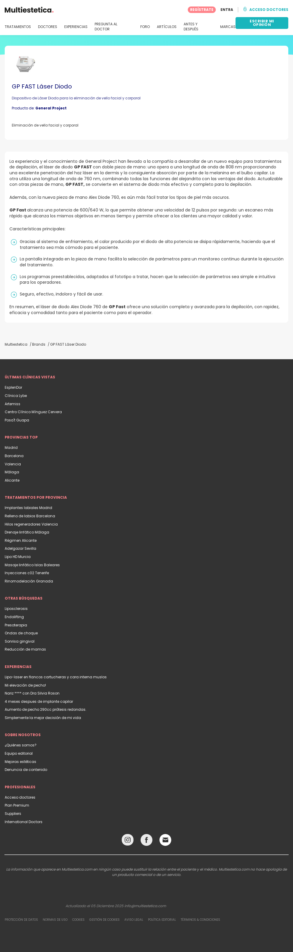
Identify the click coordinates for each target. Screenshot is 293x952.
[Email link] (165, 840)
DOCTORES (47, 26)
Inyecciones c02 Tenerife (27, 572)
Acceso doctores (20, 797)
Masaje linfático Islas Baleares (32, 564)
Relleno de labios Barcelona (30, 515)
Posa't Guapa (17, 420)
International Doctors (23, 821)
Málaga (12, 472)
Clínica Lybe (16, 395)
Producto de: (39, 108)
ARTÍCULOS (167, 26)
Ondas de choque (21, 633)
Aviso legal (133, 919)
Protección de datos (21, 919)
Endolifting (14, 616)
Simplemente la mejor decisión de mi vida (43, 717)
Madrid (11, 447)
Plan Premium (17, 805)
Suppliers (13, 813)
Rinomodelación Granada (29, 581)
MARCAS (228, 26)
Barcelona (14, 455)
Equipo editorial (19, 753)
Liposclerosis (16, 608)
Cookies (78, 919)
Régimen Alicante (21, 540)
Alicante (12, 480)
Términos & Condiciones (200, 919)
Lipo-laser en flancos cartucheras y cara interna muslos (56, 676)
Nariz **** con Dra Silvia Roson (32, 693)
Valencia (13, 464)
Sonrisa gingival (19, 641)
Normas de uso (55, 919)
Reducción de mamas (25, 649)
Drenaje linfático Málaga (27, 532)
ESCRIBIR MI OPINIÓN (262, 23)
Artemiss (12, 403)
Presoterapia (16, 625)
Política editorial (162, 919)
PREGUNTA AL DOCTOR (106, 27)
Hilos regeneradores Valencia (31, 524)
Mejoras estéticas (20, 761)
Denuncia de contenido (26, 769)
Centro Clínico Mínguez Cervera (33, 411)
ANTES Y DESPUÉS (191, 27)
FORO (145, 26)
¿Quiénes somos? (21, 745)
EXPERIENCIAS (76, 26)
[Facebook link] (146, 841)
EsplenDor (13, 387)
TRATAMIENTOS (18, 26)
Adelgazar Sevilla (20, 548)
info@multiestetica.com (145, 905)
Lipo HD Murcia (18, 556)
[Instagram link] (128, 841)
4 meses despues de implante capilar (39, 701)
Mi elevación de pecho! (25, 685)
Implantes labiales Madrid (28, 507)
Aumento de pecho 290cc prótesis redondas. (45, 709)
